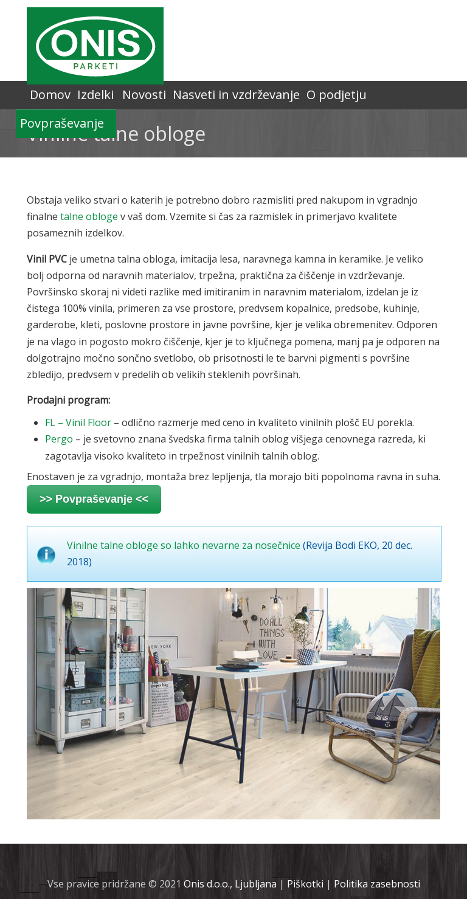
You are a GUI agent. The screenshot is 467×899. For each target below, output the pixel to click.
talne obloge (89, 216)
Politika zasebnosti (377, 883)
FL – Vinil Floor (78, 422)
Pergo (59, 439)
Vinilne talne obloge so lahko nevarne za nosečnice (183, 545)
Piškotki (305, 883)
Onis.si (95, 45)
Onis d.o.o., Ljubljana (230, 883)
